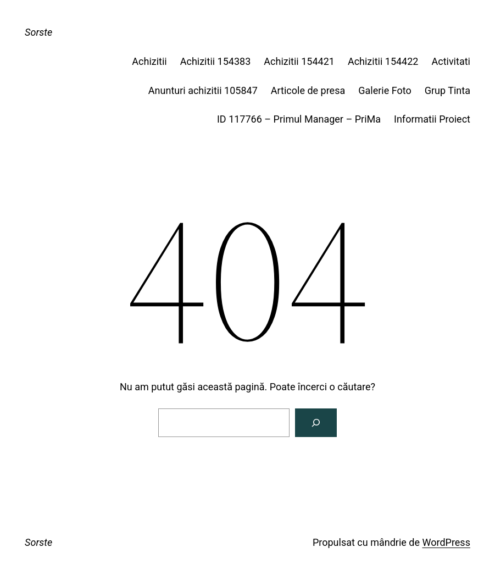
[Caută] (316, 422)
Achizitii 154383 (215, 61)
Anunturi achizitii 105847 (203, 90)
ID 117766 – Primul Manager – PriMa (299, 119)
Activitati (450, 61)
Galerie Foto (384, 90)
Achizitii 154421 (299, 61)
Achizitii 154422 (383, 61)
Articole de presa (308, 90)
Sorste (38, 32)
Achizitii (149, 61)
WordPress (446, 542)
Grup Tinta (447, 90)
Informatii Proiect (432, 119)
